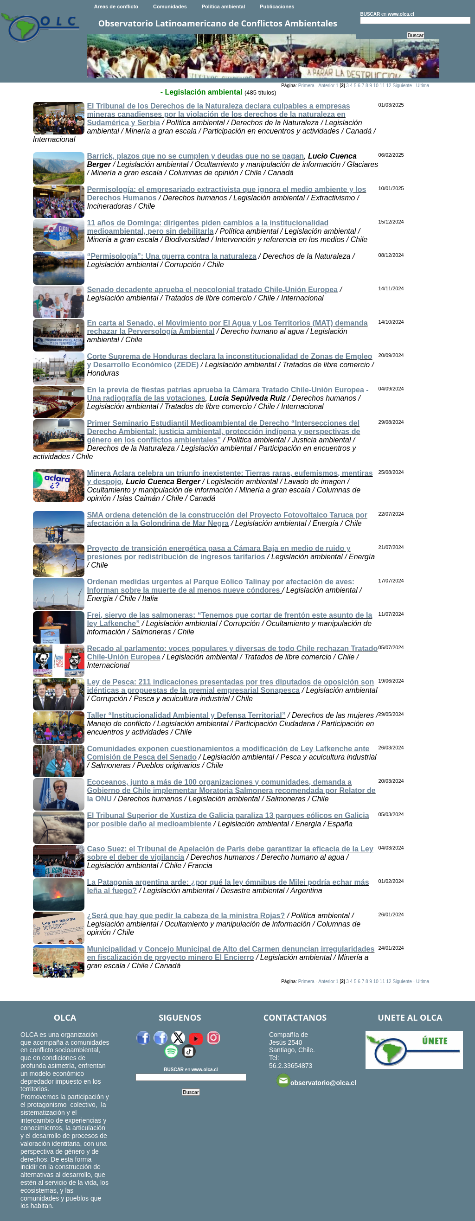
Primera (306, 85)
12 (388, 85)
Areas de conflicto (116, 6)
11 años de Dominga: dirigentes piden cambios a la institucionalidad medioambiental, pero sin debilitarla (207, 227)
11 (382, 85)
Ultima (422, 85)
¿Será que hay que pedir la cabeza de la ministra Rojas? (186, 916)
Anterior (326, 85)
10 (376, 85)
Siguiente (402, 85)
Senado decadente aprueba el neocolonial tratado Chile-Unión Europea (212, 290)
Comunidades (170, 6)
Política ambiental (223, 6)
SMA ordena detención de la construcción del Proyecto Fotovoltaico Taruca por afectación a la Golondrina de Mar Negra (227, 519)
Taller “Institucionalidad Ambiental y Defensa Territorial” (186, 715)
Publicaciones (277, 6)
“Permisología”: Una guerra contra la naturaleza (171, 256)
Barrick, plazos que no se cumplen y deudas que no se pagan (195, 156)
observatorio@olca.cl (316, 1080)
